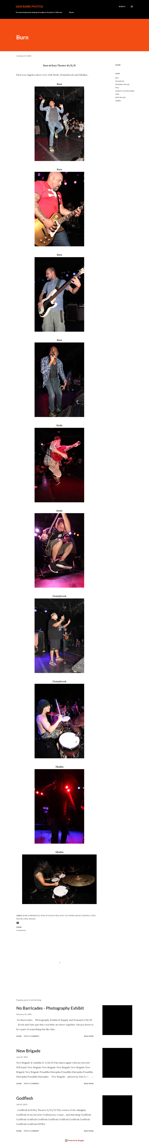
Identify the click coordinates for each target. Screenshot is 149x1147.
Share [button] (118, 65)
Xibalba (118, 101)
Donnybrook (119, 81)
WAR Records (120, 97)
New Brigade (28, 1050)
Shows (71, 12)
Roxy (117, 88)
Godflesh (24, 1098)
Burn (117, 78)
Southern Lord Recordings (124, 91)
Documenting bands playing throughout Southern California (39, 12)
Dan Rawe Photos (29, 6)
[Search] (122, 6)
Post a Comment (31, 1036)
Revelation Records (122, 84)
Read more (89, 1036)
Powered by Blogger (74, 1140)
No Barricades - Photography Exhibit (50, 1008)
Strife (117, 94)
